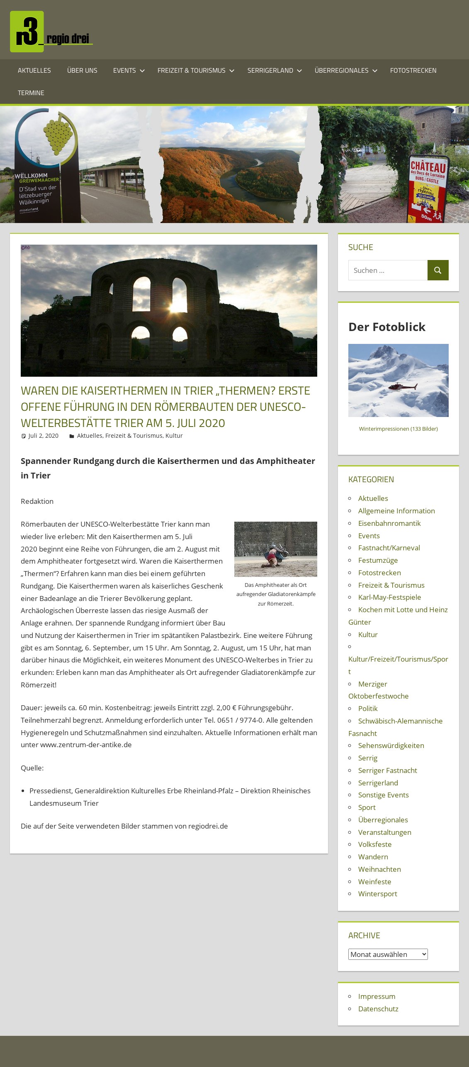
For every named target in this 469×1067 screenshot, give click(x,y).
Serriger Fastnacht (387, 770)
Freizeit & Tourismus (196, 70)
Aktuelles (34, 70)
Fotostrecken (413, 70)
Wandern (373, 856)
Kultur (174, 435)
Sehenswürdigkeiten (391, 745)
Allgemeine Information (396, 510)
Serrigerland (275, 70)
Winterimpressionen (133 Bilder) (398, 428)
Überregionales (346, 70)
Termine (31, 93)
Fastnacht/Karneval (389, 547)
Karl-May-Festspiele (389, 597)
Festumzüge (378, 560)
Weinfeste (374, 881)
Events (129, 70)
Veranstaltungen (384, 832)
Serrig (367, 758)
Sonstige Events (383, 795)
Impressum (377, 996)
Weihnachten (379, 869)
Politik (368, 708)
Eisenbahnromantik (389, 523)
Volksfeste (375, 844)
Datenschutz (378, 1008)
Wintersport (377, 893)
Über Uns (82, 70)
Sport (367, 807)
